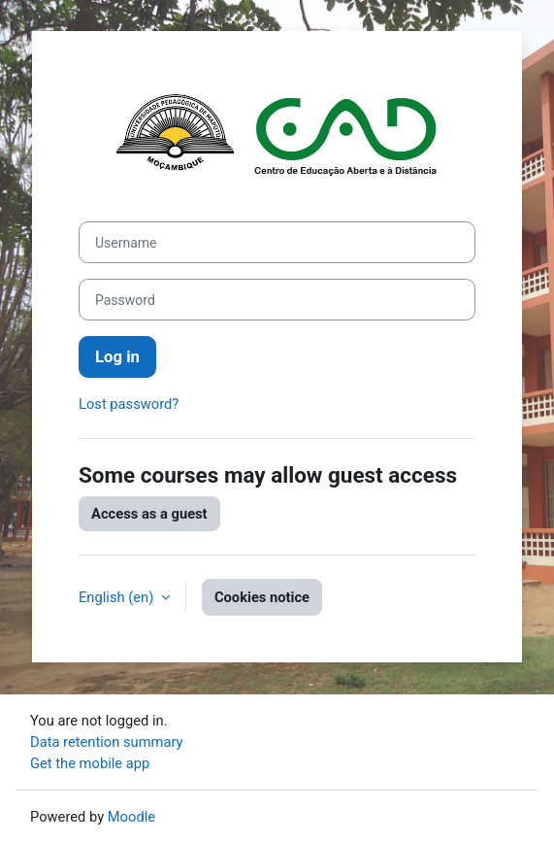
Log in (117, 357)
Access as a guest (149, 514)
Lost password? (129, 404)
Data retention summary (106, 742)
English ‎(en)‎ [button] (118, 597)
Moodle (131, 817)
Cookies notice (262, 597)
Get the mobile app (89, 763)
